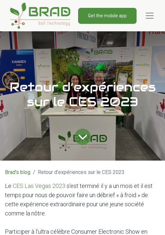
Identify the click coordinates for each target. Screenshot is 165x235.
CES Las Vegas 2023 (39, 185)
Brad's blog (17, 172)
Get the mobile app (107, 15)
